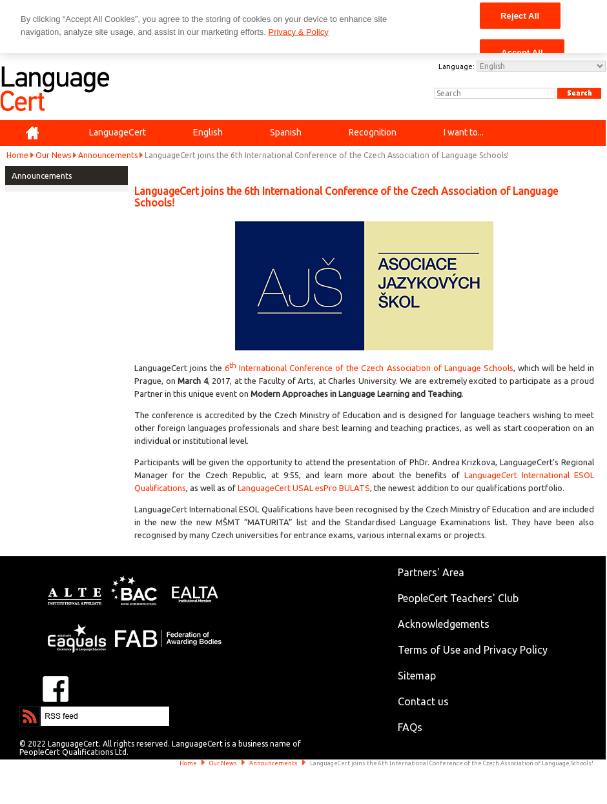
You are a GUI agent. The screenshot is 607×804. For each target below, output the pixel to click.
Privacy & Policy (298, 32)
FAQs (410, 727)
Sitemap (417, 675)
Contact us (423, 701)
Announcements (108, 155)
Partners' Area (431, 572)
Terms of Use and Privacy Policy (473, 650)
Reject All (519, 15)
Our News (53, 155)
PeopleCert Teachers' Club (458, 598)
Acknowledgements (443, 624)
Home (17, 155)
